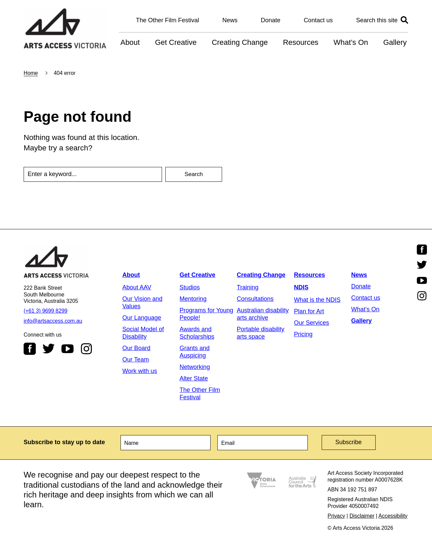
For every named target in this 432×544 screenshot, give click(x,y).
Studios (190, 287)
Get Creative (175, 42)
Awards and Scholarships (197, 333)
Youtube (67, 349)
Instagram (86, 349)
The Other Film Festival (167, 20)
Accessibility (392, 515)
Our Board (137, 348)
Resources (300, 42)
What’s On (350, 42)
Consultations (255, 298)
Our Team (136, 359)
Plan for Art (309, 311)
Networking (195, 367)
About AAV (137, 287)
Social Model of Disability (143, 333)
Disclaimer (361, 515)
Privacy (336, 515)
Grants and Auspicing (195, 352)
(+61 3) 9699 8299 (46, 311)
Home (31, 73)
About (130, 42)
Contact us (318, 20)
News (230, 20)
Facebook (30, 349)
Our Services (311, 322)
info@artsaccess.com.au (53, 321)
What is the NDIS (317, 299)
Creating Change (240, 42)
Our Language (142, 317)
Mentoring (193, 298)
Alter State (194, 378)
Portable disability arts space (261, 333)
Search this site (377, 20)
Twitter (49, 349)
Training (248, 287)
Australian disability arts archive (263, 314)
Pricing (303, 334)
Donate (270, 20)
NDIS (301, 287)
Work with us (140, 371)
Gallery (395, 42)
